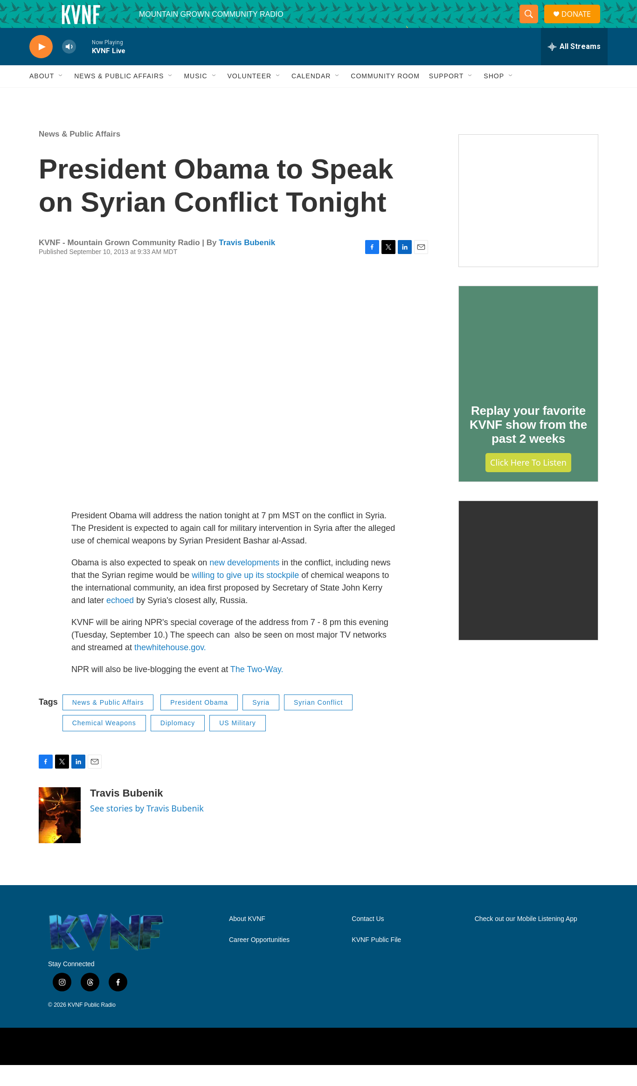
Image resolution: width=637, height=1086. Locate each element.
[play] (41, 67)
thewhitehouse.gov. (170, 668)
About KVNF (247, 939)
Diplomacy (177, 744)
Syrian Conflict (318, 723)
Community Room (385, 97)
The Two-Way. (257, 690)
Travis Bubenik (247, 263)
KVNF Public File (376, 960)
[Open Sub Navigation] (61, 97)
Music (195, 97)
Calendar (311, 97)
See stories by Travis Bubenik (147, 829)
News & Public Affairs (119, 97)
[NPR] (185, 1067)
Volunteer (250, 97)
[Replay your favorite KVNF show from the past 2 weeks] (528, 359)
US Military (237, 744)
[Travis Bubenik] (60, 836)
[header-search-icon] (532, 24)
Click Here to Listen (528, 483)
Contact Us (368, 939)
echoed (120, 621)
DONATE (581, 24)
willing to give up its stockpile (245, 596)
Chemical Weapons (104, 744)
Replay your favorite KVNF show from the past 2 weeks (528, 446)
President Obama (199, 723)
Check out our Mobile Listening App (526, 939)
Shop (494, 97)
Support (446, 97)
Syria (261, 723)
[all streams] (574, 67)
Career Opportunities (259, 960)
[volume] (69, 67)
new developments (244, 583)
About (41, 97)
